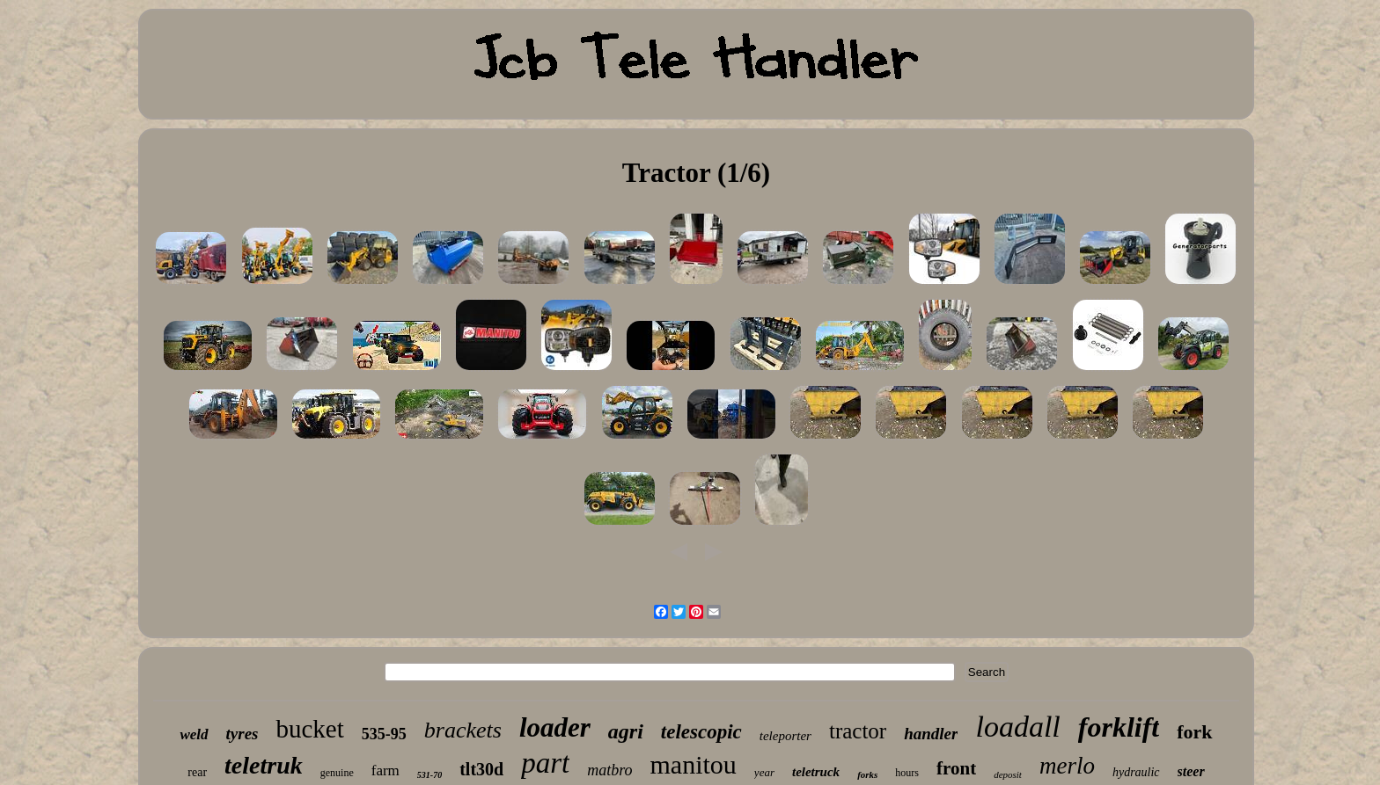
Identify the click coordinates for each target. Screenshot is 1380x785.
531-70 (429, 775)
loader (555, 727)
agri (625, 731)
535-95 (384, 734)
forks (867, 774)
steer (1191, 771)
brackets (463, 730)
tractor (857, 731)
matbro (609, 770)
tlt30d (481, 769)
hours (907, 773)
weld (194, 734)
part (545, 763)
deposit (1008, 774)
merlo (1067, 765)
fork (1194, 732)
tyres (242, 733)
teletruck (816, 772)
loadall (1017, 726)
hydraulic (1136, 772)
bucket (309, 729)
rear (197, 772)
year (764, 772)
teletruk (263, 765)
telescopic (701, 732)
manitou (693, 764)
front (956, 768)
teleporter (785, 736)
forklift (1118, 727)
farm (385, 770)
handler (931, 733)
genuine (337, 773)
